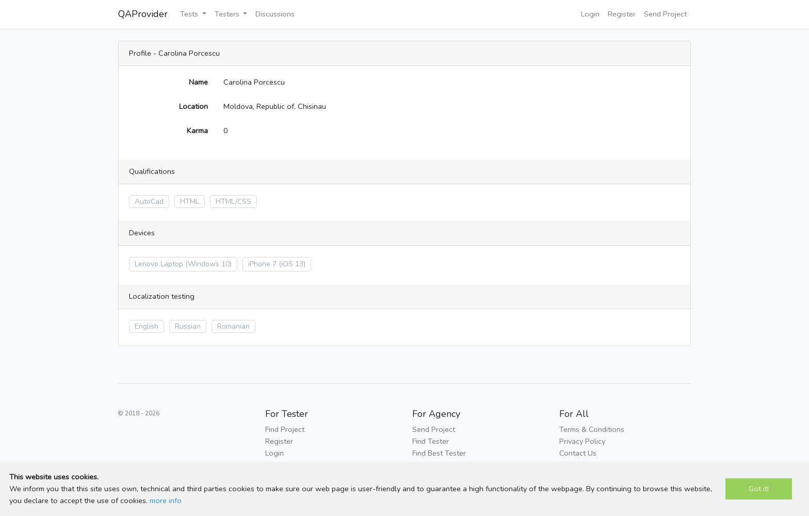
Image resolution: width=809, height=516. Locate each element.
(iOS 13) (292, 264)
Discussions (275, 14)
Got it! (759, 488)
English (146, 326)
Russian (188, 326)
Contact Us (577, 453)
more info (166, 500)
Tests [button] (190, 14)
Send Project (665, 14)
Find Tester (430, 441)
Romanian (233, 326)
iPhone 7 (262, 264)
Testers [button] (228, 14)
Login (590, 14)
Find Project (284, 429)
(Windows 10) (208, 264)
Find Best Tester (439, 453)
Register (622, 14)
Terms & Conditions (591, 429)
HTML (189, 201)
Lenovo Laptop (159, 264)
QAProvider (143, 14)
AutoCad (149, 201)
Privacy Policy (582, 441)
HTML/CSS (233, 201)
